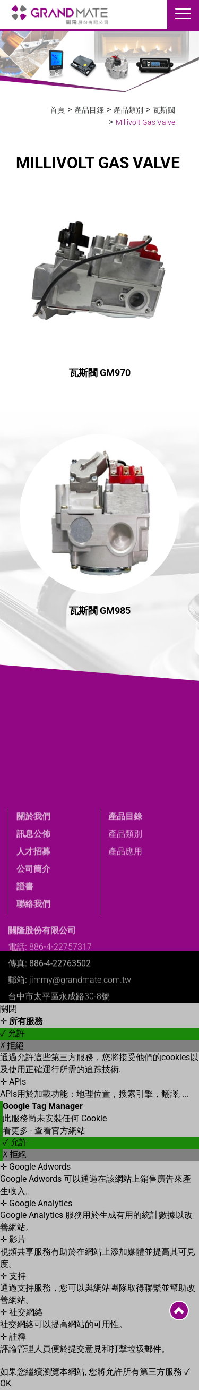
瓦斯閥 (164, 110)
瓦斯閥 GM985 (100, 610)
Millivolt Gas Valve (145, 122)
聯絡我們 (33, 969)
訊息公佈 (33, 899)
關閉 (8, 1009)
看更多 (16, 1130)
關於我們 (33, 882)
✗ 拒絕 (12, 1046)
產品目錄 (89, 110)
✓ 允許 (12, 1033)
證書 (24, 951)
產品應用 (125, 916)
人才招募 (33, 916)
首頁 (57, 110)
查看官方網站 (59, 1130)
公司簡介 (33, 934)
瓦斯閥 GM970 (100, 372)
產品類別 (128, 110)
